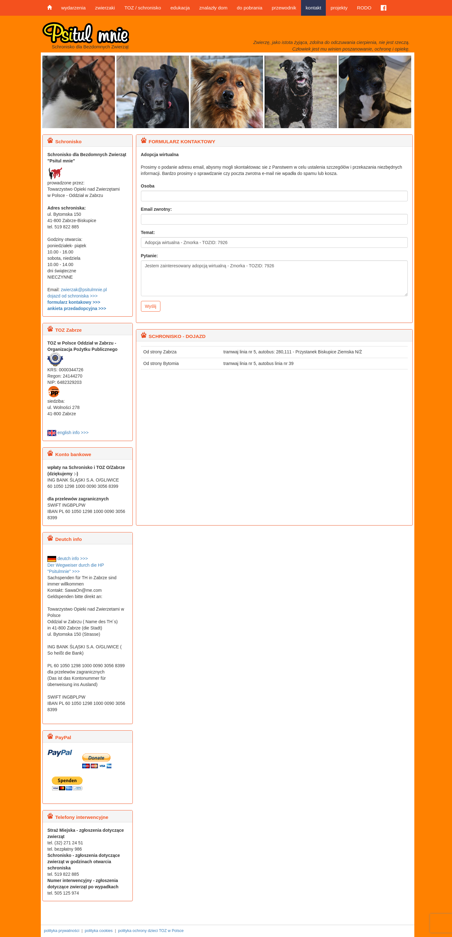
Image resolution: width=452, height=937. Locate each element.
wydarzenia (73, 7)
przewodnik (284, 7)
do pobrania (249, 7)
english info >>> (68, 432)
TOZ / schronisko (142, 7)
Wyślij (150, 306)
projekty (339, 7)
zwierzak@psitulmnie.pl (84, 289)
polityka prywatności (61, 931)
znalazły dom (213, 7)
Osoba (148, 185)
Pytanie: (149, 255)
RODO (364, 7)
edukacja (180, 7)
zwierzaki (105, 7)
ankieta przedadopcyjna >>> (76, 308)
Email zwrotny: (156, 209)
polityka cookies (99, 931)
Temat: (148, 232)
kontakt (313, 7)
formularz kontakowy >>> (73, 302)
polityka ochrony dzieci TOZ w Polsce (151, 931)
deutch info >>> (67, 558)
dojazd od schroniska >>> (72, 295)
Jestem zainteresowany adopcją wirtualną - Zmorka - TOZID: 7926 (274, 278)
